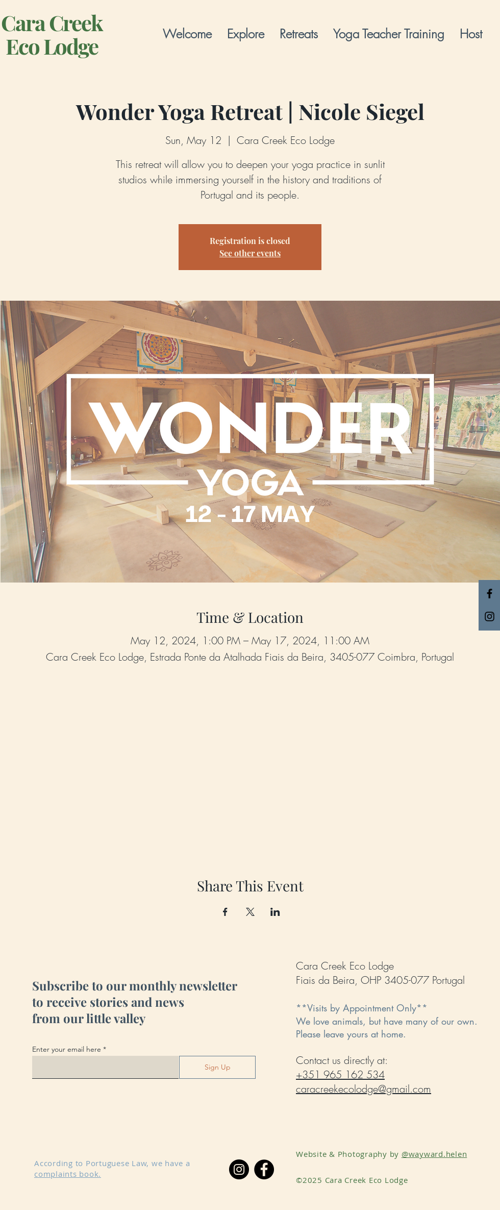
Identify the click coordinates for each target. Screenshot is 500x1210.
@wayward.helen (434, 1154)
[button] (245, 34)
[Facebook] (264, 1169)
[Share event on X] (250, 912)
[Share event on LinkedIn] (275, 912)
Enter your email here (66, 1049)
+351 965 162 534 (340, 1074)
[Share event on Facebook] (225, 912)
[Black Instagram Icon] (489, 616)
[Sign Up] (217, 1067)
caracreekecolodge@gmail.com (363, 1089)
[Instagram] (239, 1169)
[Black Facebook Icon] (489, 593)
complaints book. (67, 1174)
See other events (250, 253)
